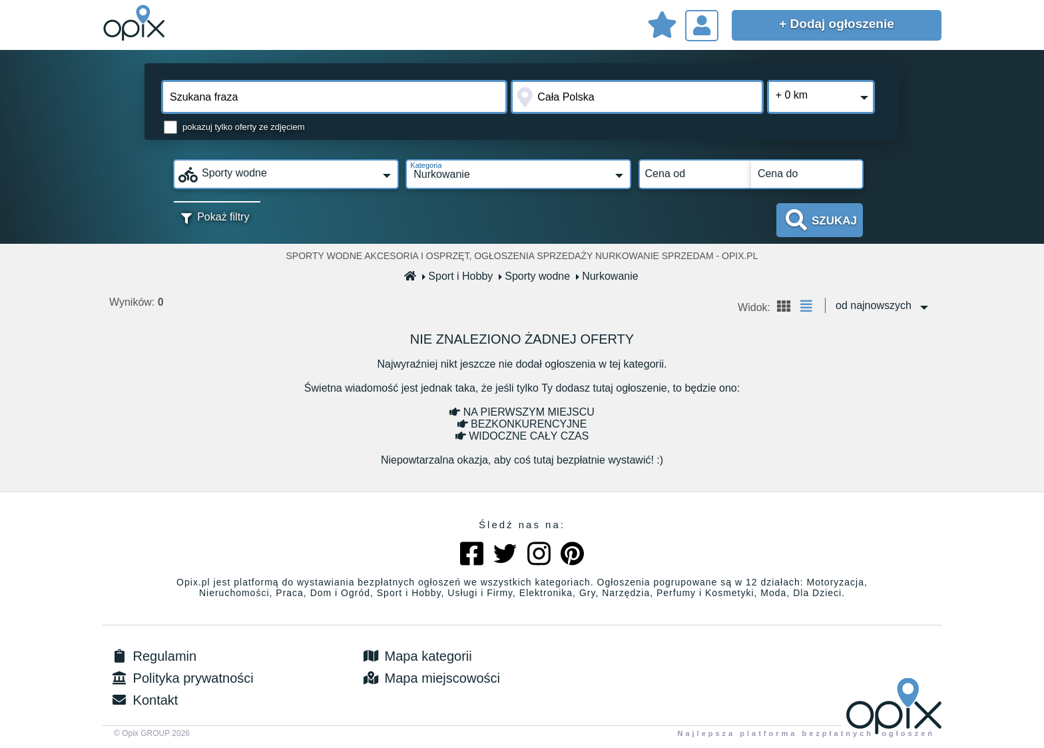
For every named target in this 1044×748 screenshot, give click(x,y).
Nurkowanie (607, 276)
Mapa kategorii (416, 656)
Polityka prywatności (181, 678)
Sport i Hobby (458, 276)
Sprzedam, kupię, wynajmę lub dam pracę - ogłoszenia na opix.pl (136, 23)
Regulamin (152, 656)
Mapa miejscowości (430, 678)
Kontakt (143, 700)
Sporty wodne (534, 276)
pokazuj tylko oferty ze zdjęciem (243, 127)
